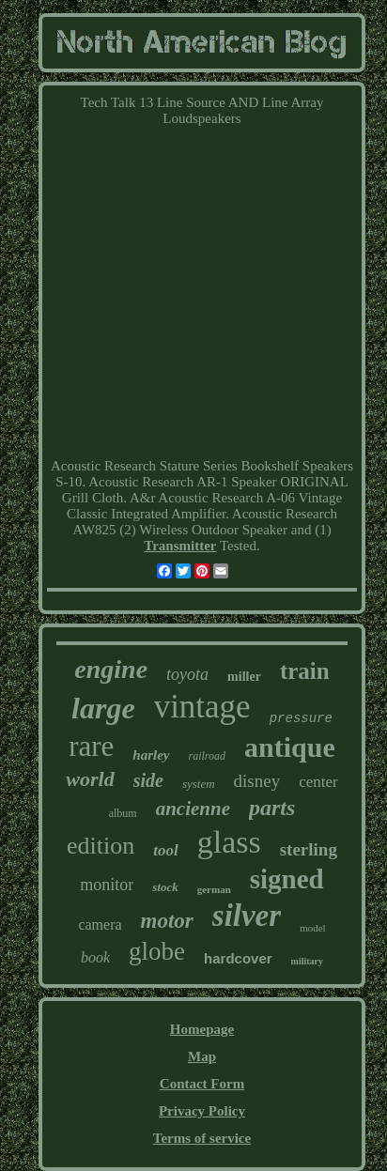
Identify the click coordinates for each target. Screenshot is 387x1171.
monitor (106, 884)
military (307, 961)
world (90, 779)
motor (167, 920)
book (95, 957)
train (305, 671)
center (318, 782)
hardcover (238, 958)
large (103, 708)
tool (165, 850)
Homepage (202, 1029)
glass (229, 841)
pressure (301, 718)
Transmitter (180, 545)
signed (287, 879)
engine (110, 669)
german (214, 889)
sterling (308, 849)
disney (257, 781)
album (123, 813)
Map (202, 1056)
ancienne (193, 808)
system (198, 784)
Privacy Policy (202, 1110)
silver (246, 915)
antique (289, 747)
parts (272, 807)
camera (99, 924)
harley (150, 755)
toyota (187, 674)
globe (157, 951)
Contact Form (202, 1083)
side (148, 780)
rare (91, 746)
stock (165, 887)
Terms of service (202, 1138)
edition (100, 845)
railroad (207, 756)
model (313, 927)
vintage (202, 706)
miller (244, 677)
